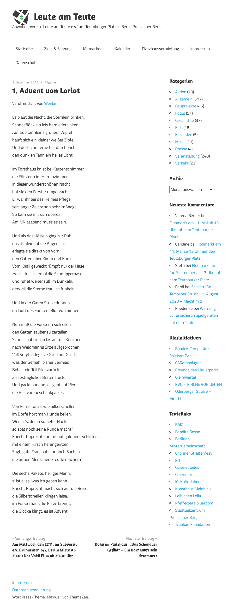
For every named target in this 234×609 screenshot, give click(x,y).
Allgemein (52, 82)
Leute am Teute (65, 16)
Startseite (24, 49)
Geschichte (184, 120)
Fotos (180, 113)
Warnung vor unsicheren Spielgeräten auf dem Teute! (193, 315)
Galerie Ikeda (186, 474)
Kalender (122, 49)
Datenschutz (26, 62)
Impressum (200, 49)
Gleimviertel (185, 377)
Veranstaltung (187, 156)
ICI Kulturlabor (187, 481)
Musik (180, 142)
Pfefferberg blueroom (194, 503)
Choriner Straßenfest (193, 453)
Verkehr (182, 163)
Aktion (180, 92)
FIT (177, 460)
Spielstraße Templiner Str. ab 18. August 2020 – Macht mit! (193, 294)
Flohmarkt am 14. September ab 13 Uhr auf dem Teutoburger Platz (194, 272)
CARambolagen (188, 363)
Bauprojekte (185, 106)
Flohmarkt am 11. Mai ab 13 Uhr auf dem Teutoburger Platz (194, 229)
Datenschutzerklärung (31, 590)
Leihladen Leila (188, 496)
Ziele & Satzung (58, 49)
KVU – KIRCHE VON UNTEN (198, 384)
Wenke (50, 103)
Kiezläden (183, 134)
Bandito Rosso (187, 431)
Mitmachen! (93, 49)
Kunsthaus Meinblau (193, 489)
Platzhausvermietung (160, 49)
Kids (179, 127)
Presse (181, 149)
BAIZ (179, 424)
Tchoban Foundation (192, 524)
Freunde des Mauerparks (197, 370)
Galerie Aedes (187, 467)
